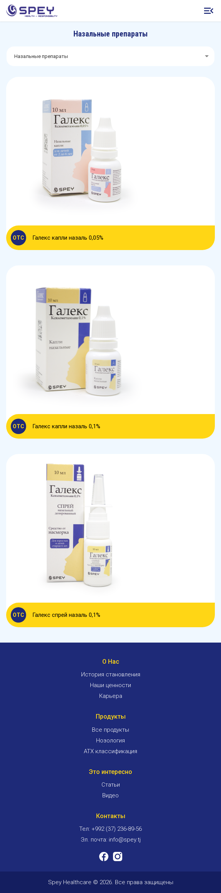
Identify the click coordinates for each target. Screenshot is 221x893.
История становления (110, 674)
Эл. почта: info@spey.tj (111, 839)
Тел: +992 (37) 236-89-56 (110, 828)
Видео (110, 795)
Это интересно (110, 771)
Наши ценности (110, 685)
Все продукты (110, 729)
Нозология (110, 740)
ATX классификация (110, 751)
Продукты (111, 716)
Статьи (110, 784)
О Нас (110, 661)
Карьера (110, 696)
